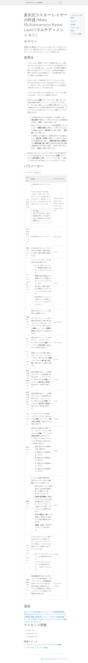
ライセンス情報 (76, 34)
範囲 (32, 617)
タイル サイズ (36, 622)
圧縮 (34, 612)
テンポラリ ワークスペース (47, 620)
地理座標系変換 (58, 612)
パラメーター (75, 28)
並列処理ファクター (42, 617)
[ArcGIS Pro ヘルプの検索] (42, 2)
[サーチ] (61, 2)
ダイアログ (28, 172)
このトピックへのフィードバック (56, 659)
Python (37, 172)
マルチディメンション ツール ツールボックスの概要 (43, 645)
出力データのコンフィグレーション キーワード (47, 615)
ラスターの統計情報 (57, 617)
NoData (26, 615)
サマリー (74, 21)
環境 (72, 31)
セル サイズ (28, 612)
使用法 (73, 24)
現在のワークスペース (45, 612)
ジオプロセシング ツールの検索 (37, 648)
